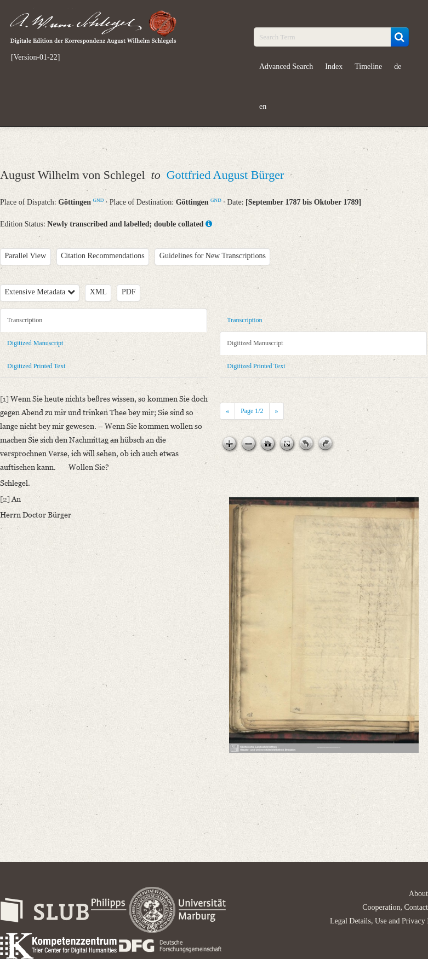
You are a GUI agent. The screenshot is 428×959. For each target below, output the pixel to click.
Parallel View (26, 256)
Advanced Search (286, 66)
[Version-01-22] (35, 57)
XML (98, 292)
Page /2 (252, 411)
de (397, 66)
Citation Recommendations (103, 256)
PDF (129, 292)
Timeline (368, 66)
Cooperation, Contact (395, 907)
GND (98, 200)
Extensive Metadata (40, 292)
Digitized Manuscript (35, 343)
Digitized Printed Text (36, 366)
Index (334, 66)
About (418, 894)
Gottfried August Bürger (225, 175)
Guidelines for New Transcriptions (212, 256)
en (262, 106)
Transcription (24, 320)
